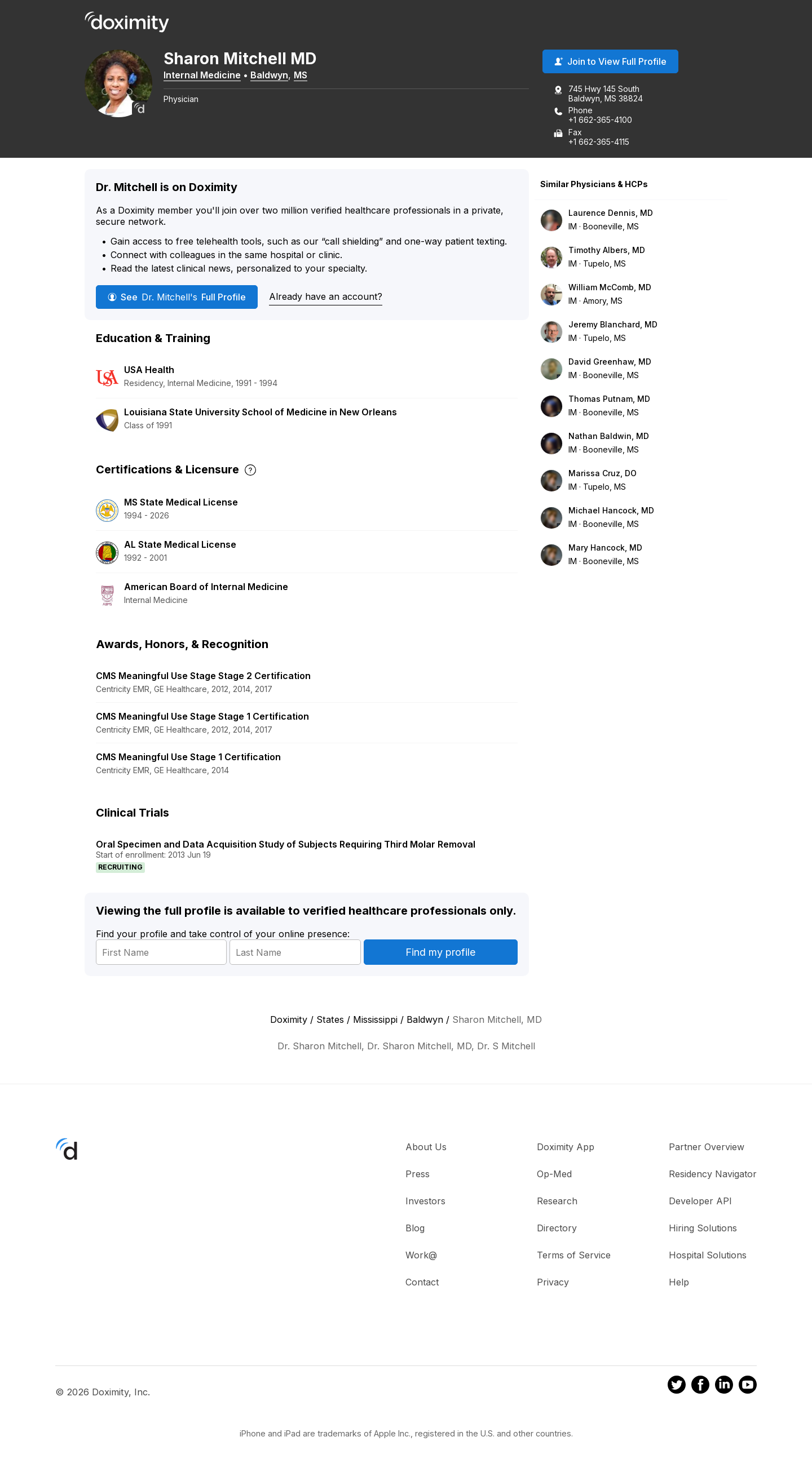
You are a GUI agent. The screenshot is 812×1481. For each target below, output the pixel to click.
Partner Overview (706, 1146)
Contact (422, 1282)
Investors (425, 1201)
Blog (415, 1228)
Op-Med (554, 1174)
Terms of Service (574, 1255)
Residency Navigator (713, 1174)
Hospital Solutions (708, 1255)
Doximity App (565, 1146)
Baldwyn (269, 75)
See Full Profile (177, 297)
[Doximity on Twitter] (677, 1386)
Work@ (421, 1255)
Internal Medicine (202, 75)
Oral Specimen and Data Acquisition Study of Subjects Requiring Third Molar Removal (285, 844)
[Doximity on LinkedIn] (724, 1386)
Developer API (700, 1201)
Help (679, 1282)
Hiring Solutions (703, 1228)
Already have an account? (325, 296)
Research (557, 1201)
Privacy (553, 1282)
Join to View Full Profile (610, 61)
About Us (426, 1146)
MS (300, 75)
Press (417, 1174)
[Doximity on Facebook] (700, 1386)
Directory (557, 1228)
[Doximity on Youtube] (748, 1386)
